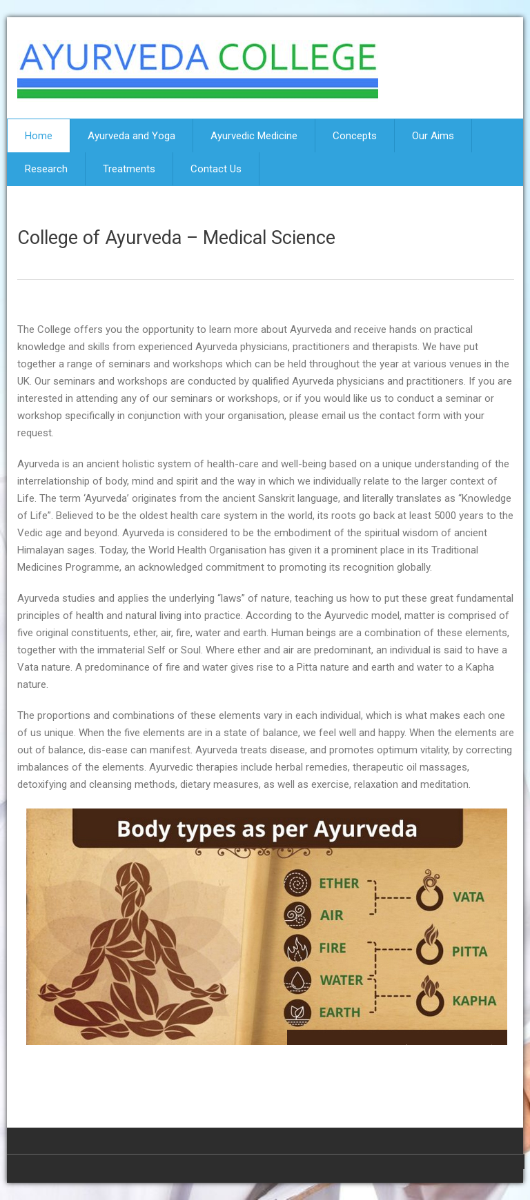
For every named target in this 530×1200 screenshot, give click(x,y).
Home (38, 136)
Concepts (355, 136)
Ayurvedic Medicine (253, 136)
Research (46, 169)
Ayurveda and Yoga (131, 136)
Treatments (129, 169)
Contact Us (216, 169)
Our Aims (433, 136)
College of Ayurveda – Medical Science (176, 238)
